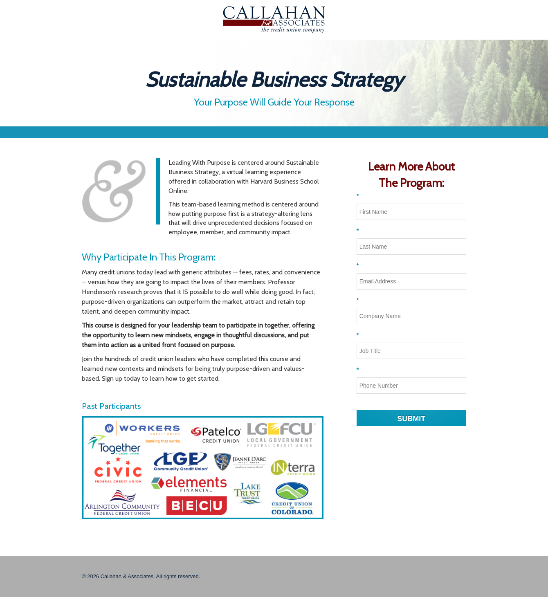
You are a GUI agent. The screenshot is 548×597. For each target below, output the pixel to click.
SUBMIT (411, 419)
